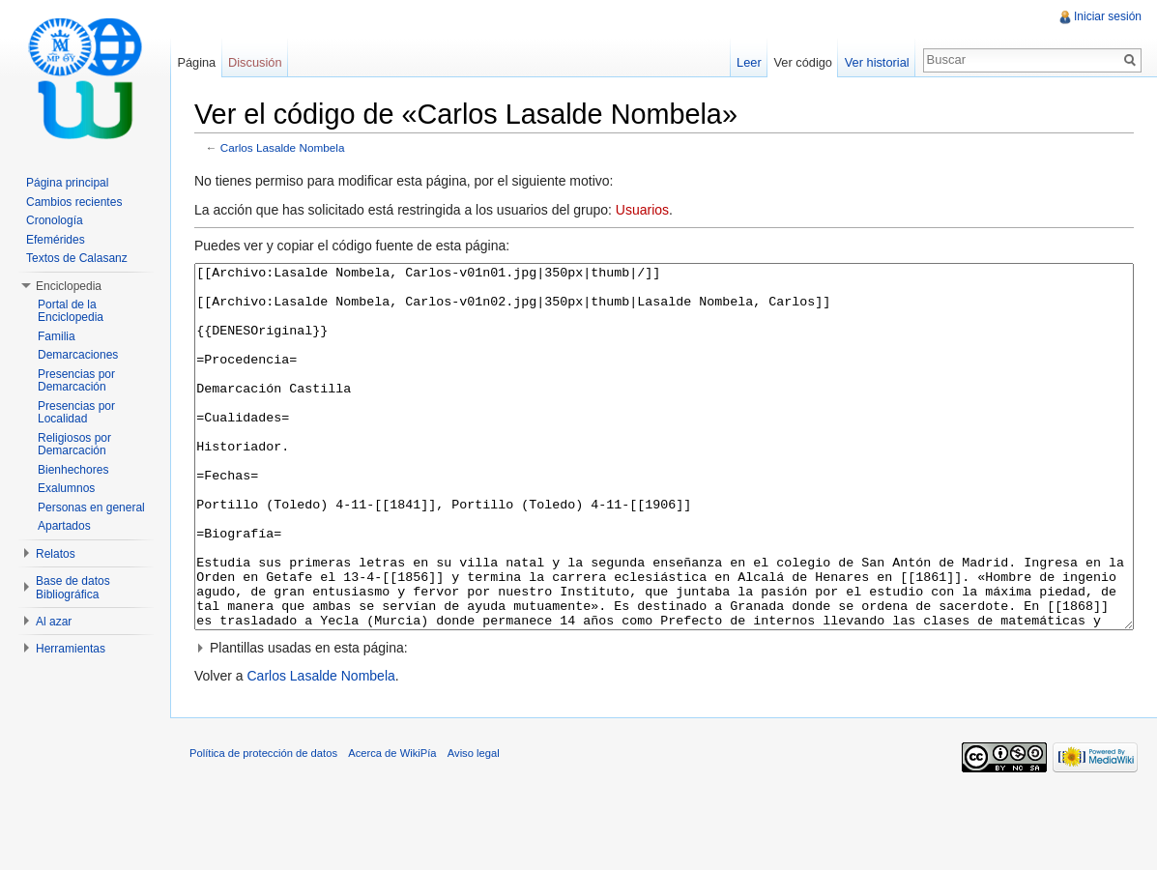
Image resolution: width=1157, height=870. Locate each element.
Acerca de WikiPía (392, 825)
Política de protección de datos (263, 825)
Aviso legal (474, 825)
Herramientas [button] (70, 648)
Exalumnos (66, 488)
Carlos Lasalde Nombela (282, 147)
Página (196, 62)
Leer (749, 62)
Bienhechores (73, 470)
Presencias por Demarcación (76, 380)
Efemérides (55, 239)
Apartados (64, 526)
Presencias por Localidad (76, 412)
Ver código (802, 62)
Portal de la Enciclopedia (70, 311)
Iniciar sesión (1108, 16)
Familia (56, 336)
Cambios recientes (74, 202)
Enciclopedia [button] (68, 286)
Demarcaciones (78, 355)
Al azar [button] (54, 621)
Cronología (54, 220)
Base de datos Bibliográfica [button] (73, 587)
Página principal (67, 182)
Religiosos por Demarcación (74, 444)
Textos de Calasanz (77, 258)
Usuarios (642, 210)
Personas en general (91, 507)
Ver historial (877, 62)
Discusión (254, 62)
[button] (664, 720)
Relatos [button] (55, 554)
